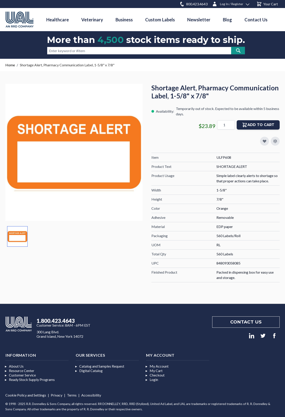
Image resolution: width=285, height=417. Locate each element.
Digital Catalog (91, 370)
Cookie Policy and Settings (25, 395)
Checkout (157, 375)
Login (154, 379)
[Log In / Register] (230, 3)
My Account (159, 366)
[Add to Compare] (275, 141)
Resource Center (21, 370)
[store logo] (19, 19)
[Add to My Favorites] (264, 141)
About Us (16, 366)
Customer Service (22, 375)
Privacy (56, 395)
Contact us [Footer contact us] (246, 322)
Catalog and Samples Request (101, 366)
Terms (72, 395)
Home (10, 65)
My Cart (156, 370)
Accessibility (91, 395)
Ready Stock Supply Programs (32, 379)
